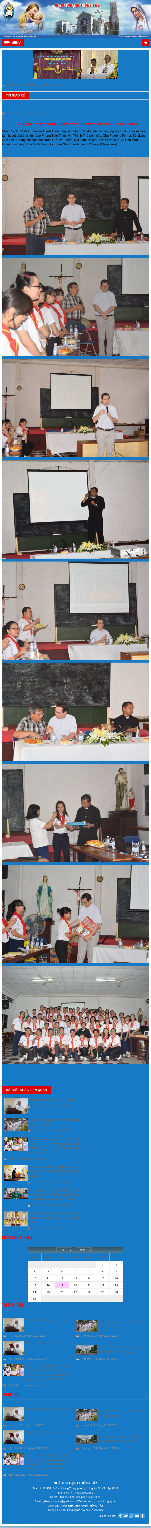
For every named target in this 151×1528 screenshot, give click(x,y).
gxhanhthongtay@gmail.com (59, 1501)
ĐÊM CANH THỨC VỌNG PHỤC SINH (48, 1319)
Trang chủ (145, 42)
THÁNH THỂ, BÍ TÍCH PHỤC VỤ (44, 1342)
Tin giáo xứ (58, 85)
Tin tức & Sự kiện (36, 85)
